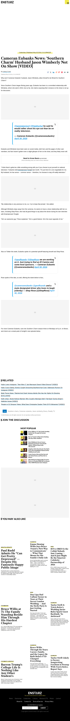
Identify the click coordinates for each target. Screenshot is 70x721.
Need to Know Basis (31, 158)
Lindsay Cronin (7, 71)
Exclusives (18, 698)
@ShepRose (33, 259)
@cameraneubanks (23, 285)
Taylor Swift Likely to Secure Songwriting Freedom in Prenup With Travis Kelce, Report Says (60, 663)
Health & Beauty (6, 547)
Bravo (45, 411)
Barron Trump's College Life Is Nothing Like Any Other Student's (38, 437)
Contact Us (27, 701)
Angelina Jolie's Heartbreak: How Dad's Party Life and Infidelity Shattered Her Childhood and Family (38, 450)
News (11, 698)
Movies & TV (44, 698)
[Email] (64, 72)
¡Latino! (58, 698)
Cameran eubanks (25, 411)
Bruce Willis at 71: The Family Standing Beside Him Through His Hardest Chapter (38, 433)
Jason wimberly (37, 411)
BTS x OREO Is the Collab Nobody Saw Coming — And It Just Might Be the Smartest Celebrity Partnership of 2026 (59, 557)
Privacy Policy (49, 701)
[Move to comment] (67, 72)
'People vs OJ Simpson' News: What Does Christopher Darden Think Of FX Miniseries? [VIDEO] (33, 404)
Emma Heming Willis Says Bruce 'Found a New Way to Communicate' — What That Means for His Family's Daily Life (39, 551)
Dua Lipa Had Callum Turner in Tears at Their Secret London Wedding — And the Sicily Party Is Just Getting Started (38, 603)
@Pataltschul (36, 126)
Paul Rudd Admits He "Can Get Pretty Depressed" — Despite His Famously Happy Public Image (12, 559)
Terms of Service (38, 701)
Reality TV (51, 411)
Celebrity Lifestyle (7, 661)
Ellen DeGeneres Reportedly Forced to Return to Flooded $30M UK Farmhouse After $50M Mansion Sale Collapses (39, 461)
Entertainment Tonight (25, 170)
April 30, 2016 (20, 138)
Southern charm (13, 411)
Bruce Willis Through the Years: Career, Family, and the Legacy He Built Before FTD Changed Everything (39, 654)
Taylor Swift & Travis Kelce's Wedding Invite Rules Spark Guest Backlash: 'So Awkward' (59, 610)
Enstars (7, 2)
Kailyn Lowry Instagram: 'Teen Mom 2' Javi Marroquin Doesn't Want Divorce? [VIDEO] (29, 384)
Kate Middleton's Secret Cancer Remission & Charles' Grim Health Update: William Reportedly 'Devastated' (37, 444)
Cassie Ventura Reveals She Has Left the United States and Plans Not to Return (38, 456)
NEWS (31, 592)
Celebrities (22, 52)
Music (52, 698)
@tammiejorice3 (22, 126)
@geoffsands (20, 259)
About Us (19, 701)
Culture (35, 698)
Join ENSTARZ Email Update (35, 705)
